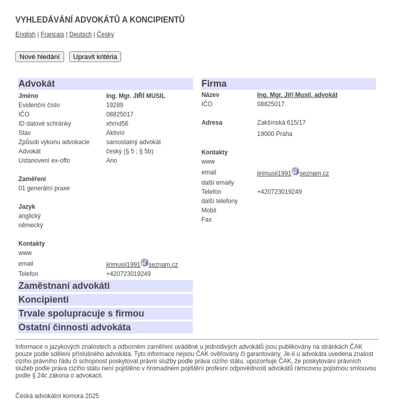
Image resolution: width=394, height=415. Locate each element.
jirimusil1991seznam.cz (142, 264)
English (25, 34)
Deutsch (80, 34)
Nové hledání (39, 57)
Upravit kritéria (95, 57)
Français (52, 34)
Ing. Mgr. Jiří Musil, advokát (297, 94)
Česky (105, 34)
